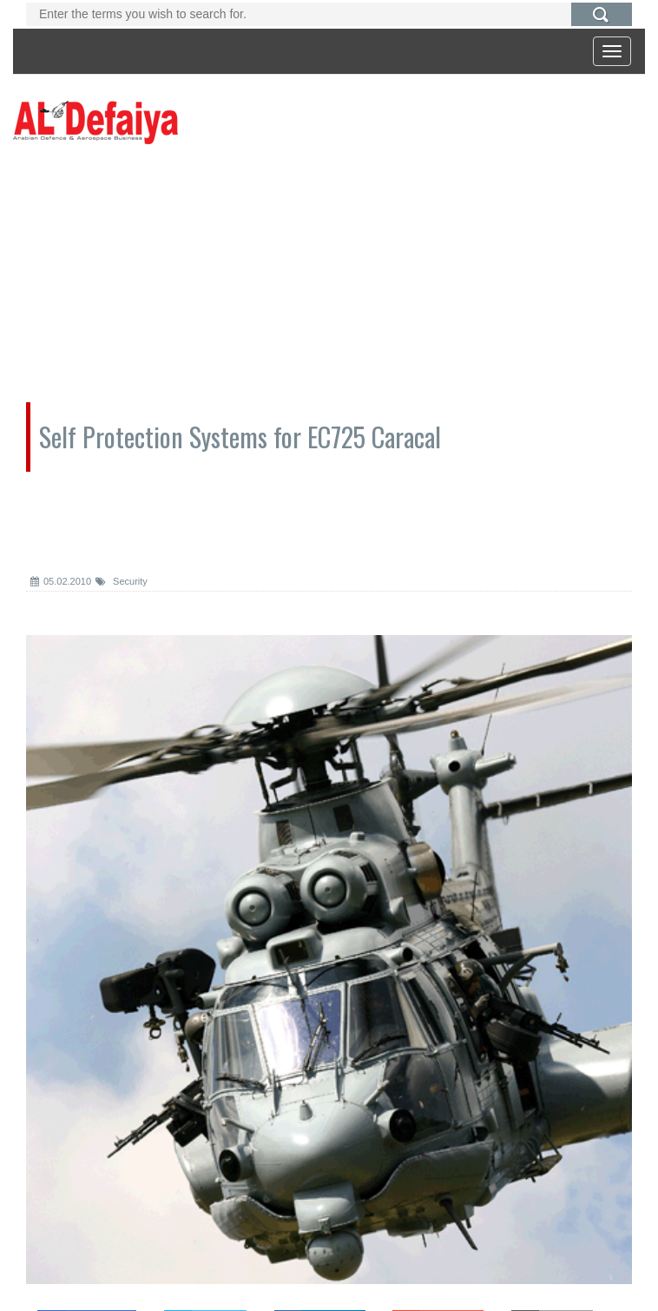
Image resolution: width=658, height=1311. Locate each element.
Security (121, 581)
